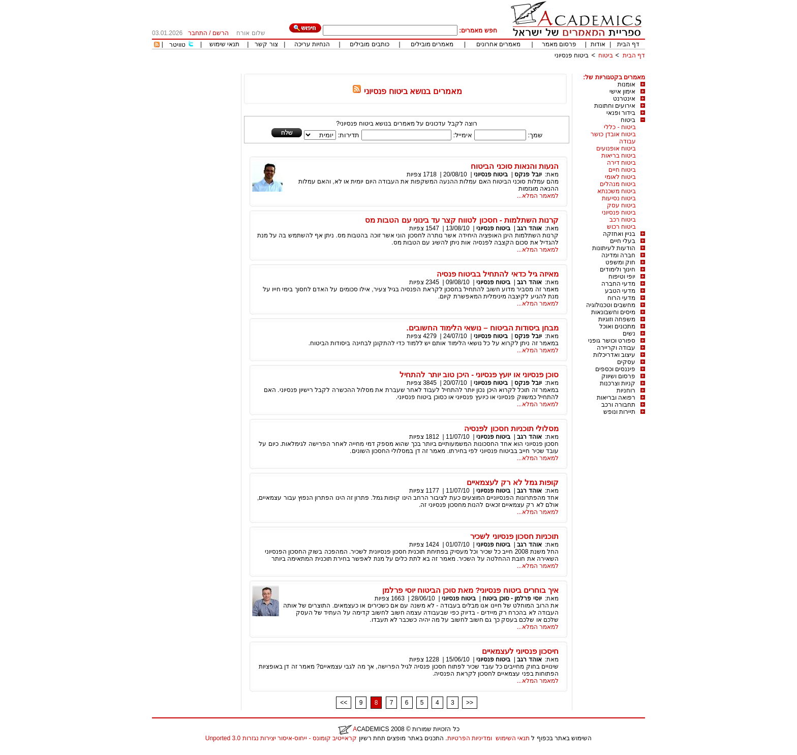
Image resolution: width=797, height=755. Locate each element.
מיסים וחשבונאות (613, 312)
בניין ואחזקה (619, 233)
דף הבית (628, 44)
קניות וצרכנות (617, 383)
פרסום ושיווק (618, 376)
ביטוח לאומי (620, 176)
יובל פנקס (527, 174)
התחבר (197, 33)
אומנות (626, 84)
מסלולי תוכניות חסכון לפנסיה (511, 428)
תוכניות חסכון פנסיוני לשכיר (514, 536)
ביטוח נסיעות (619, 198)
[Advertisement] (460, 70)
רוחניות (626, 390)
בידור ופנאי (620, 112)
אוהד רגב (529, 228)
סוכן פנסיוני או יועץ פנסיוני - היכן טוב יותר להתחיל (479, 374)
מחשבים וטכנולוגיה (610, 305)
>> (469, 702)
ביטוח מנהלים (618, 184)
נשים (629, 333)
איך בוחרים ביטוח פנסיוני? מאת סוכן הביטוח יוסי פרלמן (470, 590)
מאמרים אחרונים (498, 44)
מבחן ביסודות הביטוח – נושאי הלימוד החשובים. (482, 327)
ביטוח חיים (622, 169)
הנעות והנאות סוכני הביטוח (515, 166)
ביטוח (605, 55)
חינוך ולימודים (617, 269)
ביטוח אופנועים (616, 148)
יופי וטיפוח (621, 276)
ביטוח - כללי (620, 127)
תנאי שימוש (224, 44)
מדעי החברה (618, 283)
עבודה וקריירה (616, 347)
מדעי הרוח (621, 297)
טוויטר (177, 44)
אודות (598, 44)
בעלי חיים (622, 241)
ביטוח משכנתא (616, 191)
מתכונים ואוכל (617, 326)
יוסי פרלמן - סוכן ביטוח (511, 598)
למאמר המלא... (538, 195)
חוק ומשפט (620, 262)
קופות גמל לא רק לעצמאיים (513, 482)
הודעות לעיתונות (613, 248)
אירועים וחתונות (614, 105)
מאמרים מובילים (432, 44)
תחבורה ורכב (618, 404)
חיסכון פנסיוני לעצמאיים (520, 651)
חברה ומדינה (618, 255)
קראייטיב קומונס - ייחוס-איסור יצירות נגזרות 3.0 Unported (281, 738)
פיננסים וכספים (615, 369)
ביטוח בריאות (618, 155)
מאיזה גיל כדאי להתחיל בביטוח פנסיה (498, 273)
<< (343, 702)
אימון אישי (622, 91)
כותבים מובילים (369, 44)
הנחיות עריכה (312, 44)
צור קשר (266, 44)
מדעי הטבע (620, 290)
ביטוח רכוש (621, 226)
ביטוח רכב (622, 219)
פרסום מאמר (559, 44)
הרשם (220, 33)
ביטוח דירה (621, 162)
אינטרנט (624, 98)
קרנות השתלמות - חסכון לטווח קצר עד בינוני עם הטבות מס (462, 220)
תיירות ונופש (619, 411)
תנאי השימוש (513, 738)
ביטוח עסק (621, 205)
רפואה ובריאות (616, 397)
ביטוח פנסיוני (572, 55)
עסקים (626, 362)
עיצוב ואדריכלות (614, 354)
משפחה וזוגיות (616, 319)
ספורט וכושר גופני (611, 340)
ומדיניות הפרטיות (469, 738)
